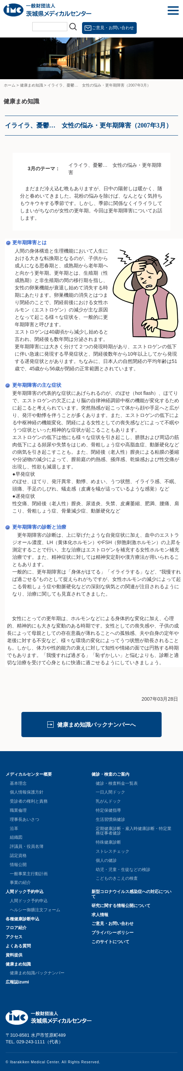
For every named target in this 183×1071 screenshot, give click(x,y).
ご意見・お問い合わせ (113, 27)
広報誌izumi (17, 982)
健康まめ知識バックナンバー (37, 972)
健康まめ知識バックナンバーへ (96, 725)
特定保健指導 (108, 810)
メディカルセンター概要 (29, 774)
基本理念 (18, 783)
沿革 (14, 828)
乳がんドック (108, 801)
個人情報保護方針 (26, 792)
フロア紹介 (16, 927)
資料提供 (14, 955)
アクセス (14, 936)
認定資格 (18, 855)
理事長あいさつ (24, 819)
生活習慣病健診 (110, 819)
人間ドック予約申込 (24, 891)
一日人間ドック (110, 792)
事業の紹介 (20, 882)
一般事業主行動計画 (29, 873)
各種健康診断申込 (22, 918)
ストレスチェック (112, 851)
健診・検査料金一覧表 (117, 783)
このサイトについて (110, 941)
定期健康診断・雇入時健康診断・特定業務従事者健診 (133, 831)
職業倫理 (18, 810)
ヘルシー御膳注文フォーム (35, 909)
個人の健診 (106, 860)
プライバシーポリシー (113, 932)
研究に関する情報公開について (121, 905)
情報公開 (18, 864)
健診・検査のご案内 (110, 774)
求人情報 (100, 914)
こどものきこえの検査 (117, 878)
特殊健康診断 (108, 842)
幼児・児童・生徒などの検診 (123, 869)
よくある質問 (18, 945)
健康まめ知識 (18, 964)
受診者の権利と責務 (29, 801)
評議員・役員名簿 (26, 846)
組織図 (16, 837)
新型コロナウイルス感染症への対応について (131, 894)
